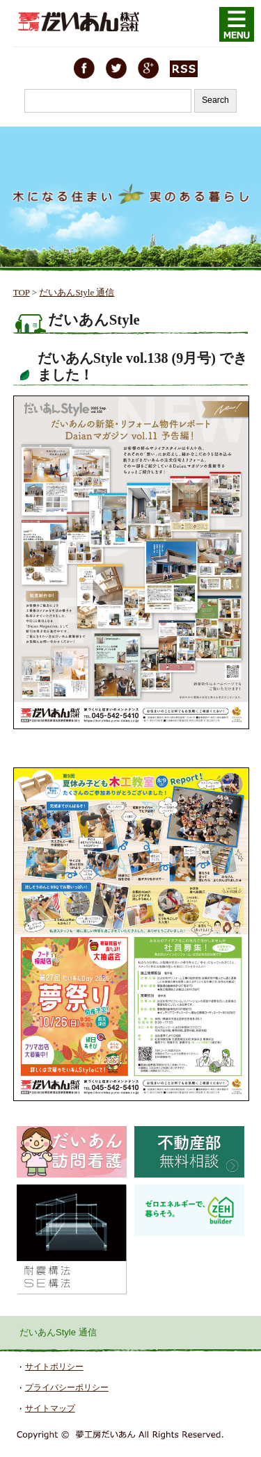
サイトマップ (50, 1408)
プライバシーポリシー (67, 1387)
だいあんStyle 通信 (76, 292)
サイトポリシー (54, 1366)
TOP (21, 292)
